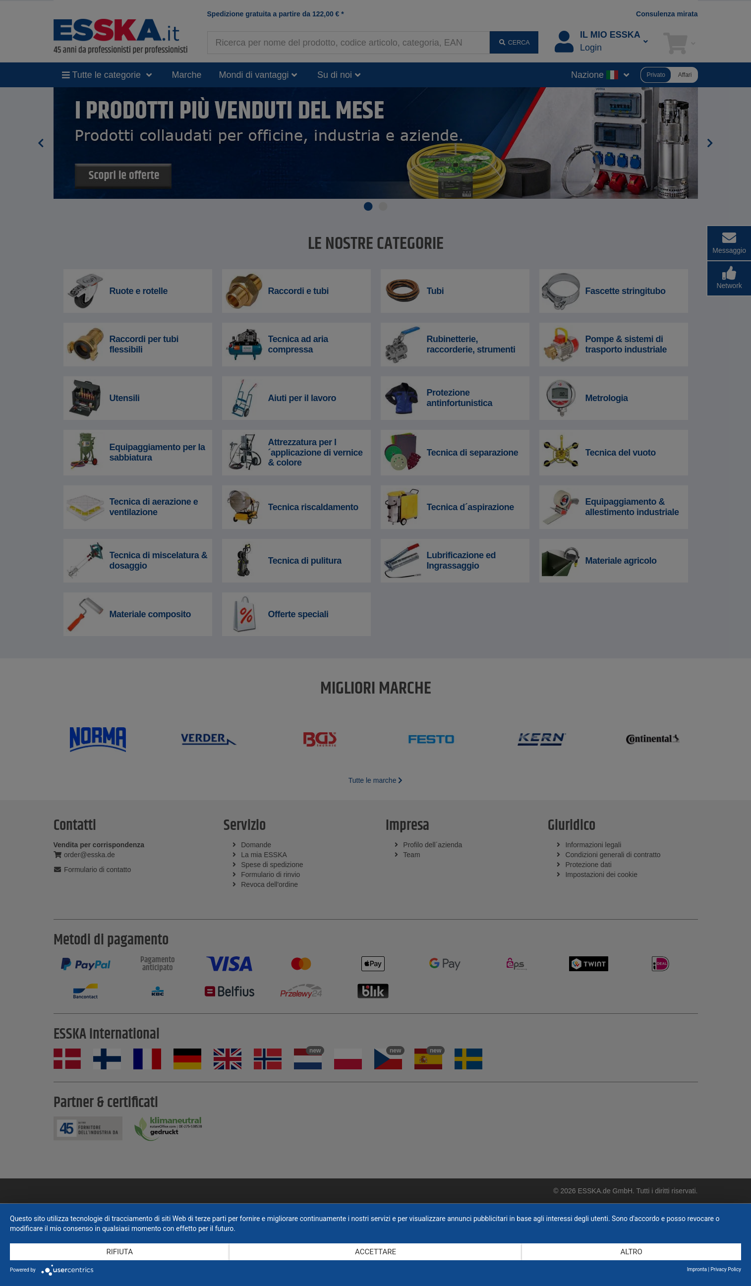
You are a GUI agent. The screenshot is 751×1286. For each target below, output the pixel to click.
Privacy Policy (725, 1269)
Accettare (375, 1251)
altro (631, 1251)
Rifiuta (119, 1251)
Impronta (697, 1269)
